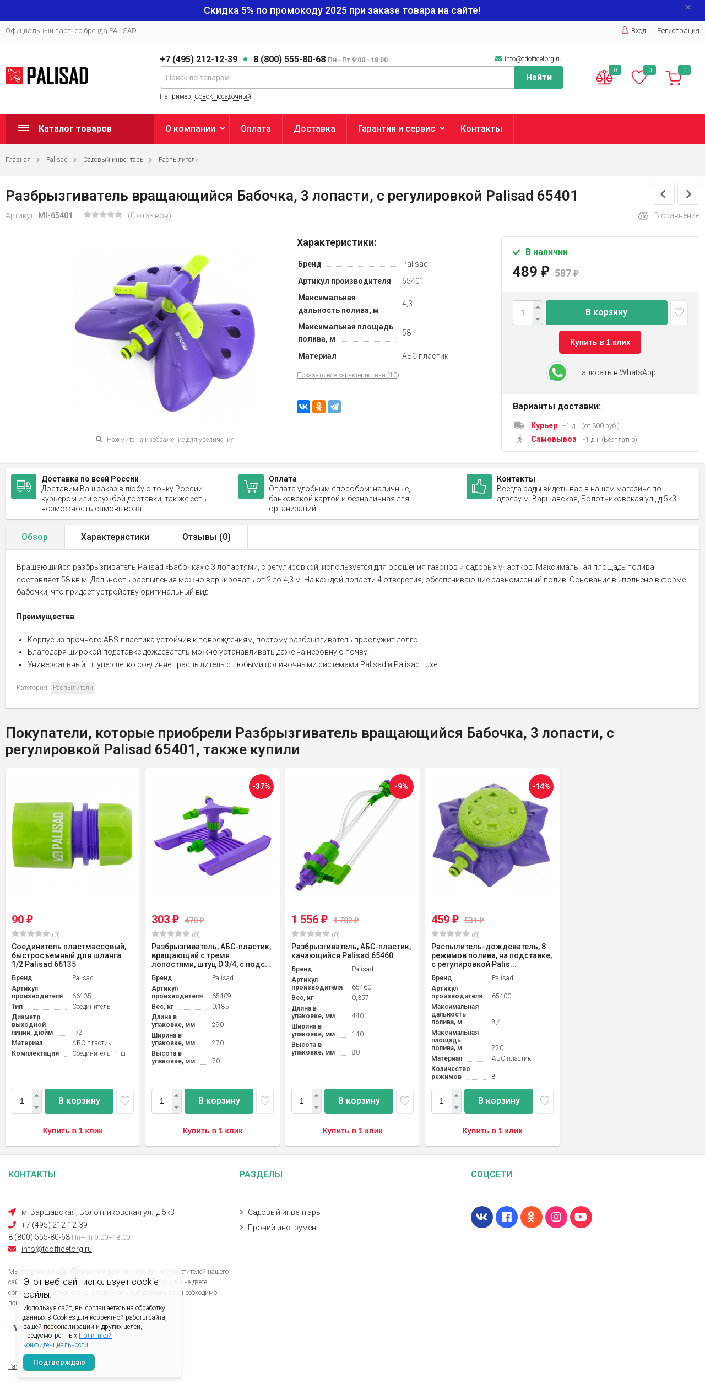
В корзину (606, 312)
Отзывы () (206, 537)
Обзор (34, 537)
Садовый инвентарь (113, 160)
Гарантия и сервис (396, 128)
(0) (36, 934)
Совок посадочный (222, 96)
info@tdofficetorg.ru (533, 59)
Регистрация (678, 30)
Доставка (314, 128)
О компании (190, 128)
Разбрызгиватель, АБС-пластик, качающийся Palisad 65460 (351, 951)
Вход (633, 30)
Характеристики (115, 537)
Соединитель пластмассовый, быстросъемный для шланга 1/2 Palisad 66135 (69, 955)
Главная (18, 160)
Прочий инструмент (284, 1227)
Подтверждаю (59, 1362)
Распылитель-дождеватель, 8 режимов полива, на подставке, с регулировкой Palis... (491, 955)
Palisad (57, 160)
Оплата (256, 128)
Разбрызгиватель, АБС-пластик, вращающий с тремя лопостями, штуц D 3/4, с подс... (211, 955)
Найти (539, 77)
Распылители (179, 160)
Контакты (481, 128)
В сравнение (668, 215)
